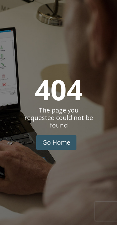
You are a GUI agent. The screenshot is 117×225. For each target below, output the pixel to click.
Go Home (56, 142)
